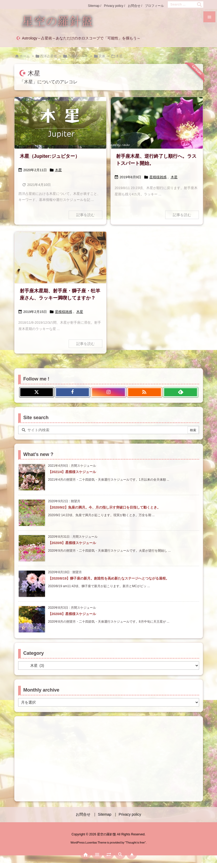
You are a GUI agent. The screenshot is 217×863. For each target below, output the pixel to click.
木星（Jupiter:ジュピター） (50, 156)
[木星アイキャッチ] (60, 123)
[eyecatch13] (157, 123)
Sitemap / (94, 6)
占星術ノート (78, 56)
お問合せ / (135, 6)
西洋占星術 (48, 56)
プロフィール (154, 6)
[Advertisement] (108, 758)
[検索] (199, 4)
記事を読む (85, 215)
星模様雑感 (157, 177)
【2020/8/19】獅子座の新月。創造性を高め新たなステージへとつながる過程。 (108, 578)
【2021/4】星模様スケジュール (72, 472)
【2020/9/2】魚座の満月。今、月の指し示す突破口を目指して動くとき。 (104, 507)
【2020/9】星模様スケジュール (72, 543)
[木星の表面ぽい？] (60, 257)
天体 (101, 56)
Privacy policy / (114, 6)
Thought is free (135, 842)
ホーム (24, 56)
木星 (58, 170)
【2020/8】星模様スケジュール (72, 614)
